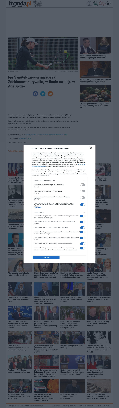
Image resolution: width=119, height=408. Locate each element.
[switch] (82, 184)
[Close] (91, 148)
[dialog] (59, 204)
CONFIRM (46, 257)
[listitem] (59, 181)
